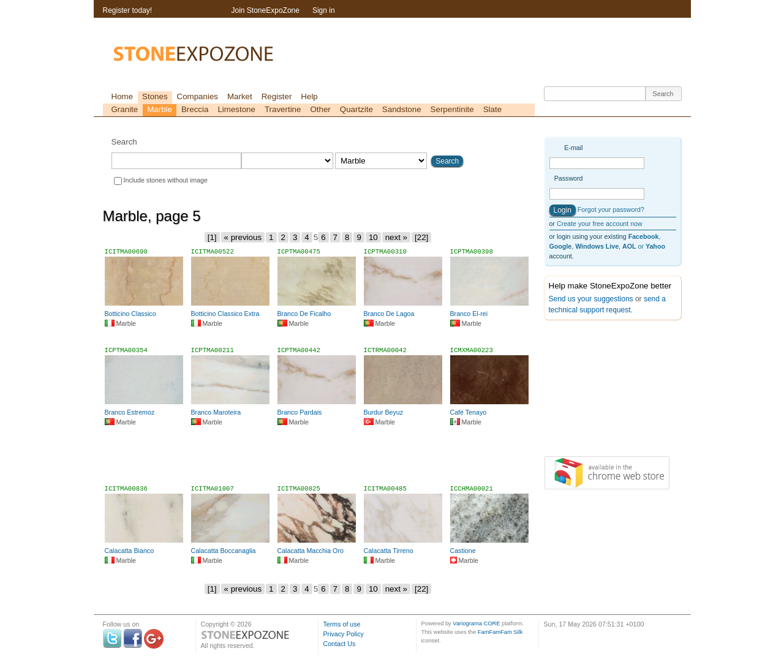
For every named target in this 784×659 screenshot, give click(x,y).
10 (373, 237)
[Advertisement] (318, 460)
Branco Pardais (299, 412)
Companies (197, 96)
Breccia (194, 109)
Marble (159, 109)
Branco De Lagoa (389, 313)
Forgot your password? (611, 209)
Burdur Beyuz (384, 412)
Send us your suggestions (591, 299)
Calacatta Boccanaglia (223, 550)
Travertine (283, 109)
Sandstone (401, 109)
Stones (155, 96)
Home (122, 96)
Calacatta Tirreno (388, 550)
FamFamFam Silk (500, 632)
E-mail (573, 147)
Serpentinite (452, 109)
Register (277, 96)
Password (568, 178)
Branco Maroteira (216, 412)
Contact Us (339, 643)
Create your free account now (600, 223)
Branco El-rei (469, 313)
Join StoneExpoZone (266, 10)
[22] (421, 237)
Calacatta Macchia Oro (310, 550)
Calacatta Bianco (129, 550)
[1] (212, 237)
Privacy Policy (343, 634)
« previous (243, 237)
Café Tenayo (468, 412)
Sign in (323, 10)
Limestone (236, 109)
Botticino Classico (130, 313)
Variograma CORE (476, 623)
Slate (492, 109)
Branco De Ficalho (304, 313)
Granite (124, 109)
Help (309, 96)
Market (239, 96)
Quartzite (356, 109)
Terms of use (342, 624)
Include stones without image (166, 180)
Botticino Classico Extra (225, 313)
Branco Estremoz (130, 412)
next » (396, 237)
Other (320, 109)
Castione (463, 550)
